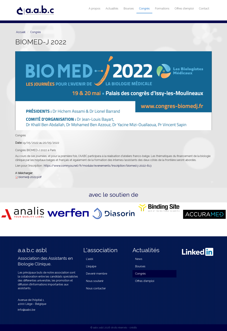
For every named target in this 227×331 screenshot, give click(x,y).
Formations (162, 8)
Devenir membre (96, 273)
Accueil (20, 32)
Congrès (144, 8)
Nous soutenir (94, 281)
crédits (133, 327)
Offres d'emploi (184, 8)
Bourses (129, 8)
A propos (94, 8)
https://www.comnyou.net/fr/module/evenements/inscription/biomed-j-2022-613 (97, 165)
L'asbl (89, 259)
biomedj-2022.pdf (30, 177)
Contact (204, 8)
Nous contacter (96, 288)
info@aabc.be (26, 309)
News (138, 259)
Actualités (112, 8)
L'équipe (91, 266)
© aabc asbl (97, 327)
